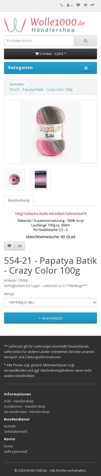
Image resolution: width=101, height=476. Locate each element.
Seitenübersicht (15, 431)
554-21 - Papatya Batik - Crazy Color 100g (41, 89)
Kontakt (10, 426)
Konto (8, 446)
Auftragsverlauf (15, 451)
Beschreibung (18, 200)
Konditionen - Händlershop (24, 406)
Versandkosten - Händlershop (27, 412)
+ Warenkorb (50, 318)
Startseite (17, 84)
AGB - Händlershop (18, 401)
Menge (9, 294)
